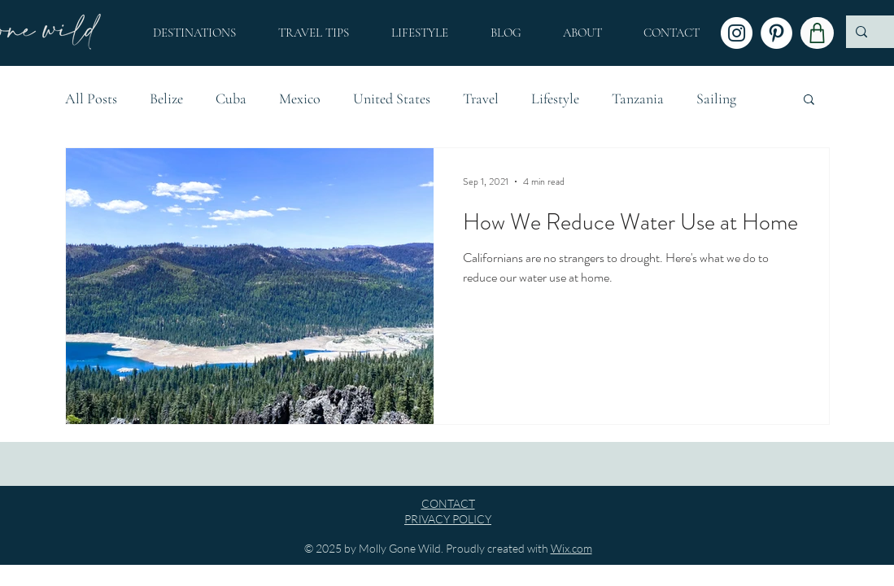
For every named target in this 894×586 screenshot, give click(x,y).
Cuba (231, 98)
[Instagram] (736, 33)
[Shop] (817, 33)
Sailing (716, 98)
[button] (583, 32)
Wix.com (571, 548)
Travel (481, 98)
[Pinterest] (776, 33)
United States (391, 98)
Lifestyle (555, 98)
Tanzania (638, 98)
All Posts (91, 98)
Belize (166, 98)
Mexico (300, 98)
